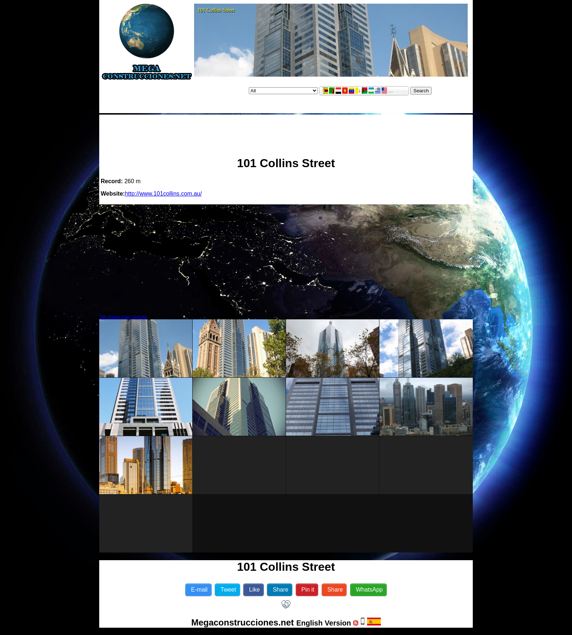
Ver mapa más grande (123, 316)
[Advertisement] (286, 132)
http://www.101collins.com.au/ (163, 193)
